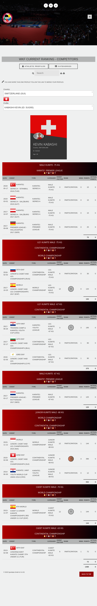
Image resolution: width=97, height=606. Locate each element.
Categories (63, 66)
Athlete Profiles (33, 66)
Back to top (86, 574)
